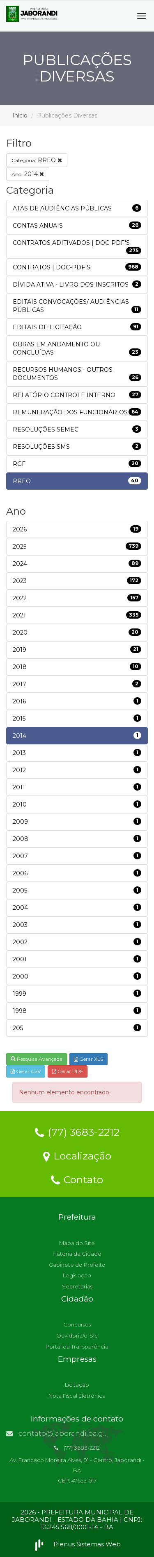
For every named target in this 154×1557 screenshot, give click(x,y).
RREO (36, 160)
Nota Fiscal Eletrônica (77, 1395)
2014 (27, 174)
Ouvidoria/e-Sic (77, 1335)
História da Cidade (77, 1253)
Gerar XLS (88, 1059)
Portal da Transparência (77, 1346)
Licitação (77, 1384)
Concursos (77, 1324)
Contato (77, 1179)
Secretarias (77, 1286)
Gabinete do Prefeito (77, 1264)
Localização (77, 1155)
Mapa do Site (77, 1243)
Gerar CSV (26, 1071)
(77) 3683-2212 (77, 1131)
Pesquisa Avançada (36, 1059)
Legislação (77, 1275)
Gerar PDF (67, 1071)
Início (20, 115)
